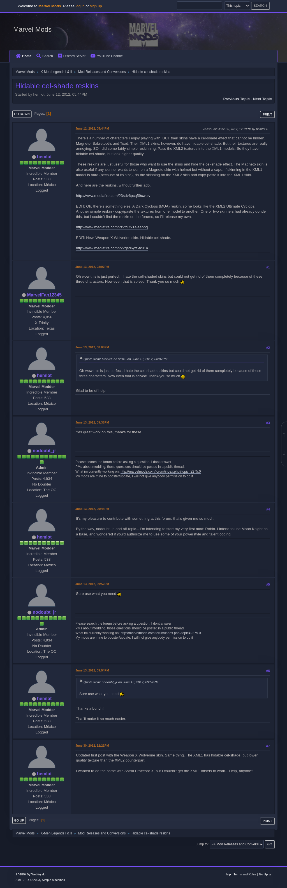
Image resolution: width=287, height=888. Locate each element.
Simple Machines (53, 880)
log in (80, 6)
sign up (96, 6)
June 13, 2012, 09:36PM (92, 422)
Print (267, 114)
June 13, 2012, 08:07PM (92, 266)
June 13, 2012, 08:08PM (92, 347)
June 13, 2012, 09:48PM (92, 508)
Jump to (202, 844)
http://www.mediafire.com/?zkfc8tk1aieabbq (112, 227)
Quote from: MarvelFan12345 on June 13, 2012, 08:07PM (126, 359)
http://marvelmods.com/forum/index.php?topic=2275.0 (161, 471)
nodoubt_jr (44, 450)
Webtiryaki (38, 874)
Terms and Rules (244, 874)
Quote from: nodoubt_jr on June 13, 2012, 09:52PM (121, 682)
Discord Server (71, 56)
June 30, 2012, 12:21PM (92, 745)
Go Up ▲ (265, 874)
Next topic (262, 99)
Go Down (22, 114)
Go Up (19, 820)
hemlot (44, 156)
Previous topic (236, 99)
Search (44, 56)
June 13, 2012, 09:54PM (92, 670)
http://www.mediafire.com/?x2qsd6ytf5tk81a (112, 248)
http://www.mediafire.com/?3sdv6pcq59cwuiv (113, 196)
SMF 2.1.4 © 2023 (27, 880)
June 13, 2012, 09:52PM (92, 584)
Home (23, 56)
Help (227, 874)
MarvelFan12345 (44, 295)
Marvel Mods (32, 29)
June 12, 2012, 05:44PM (92, 128)
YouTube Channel (107, 56)
